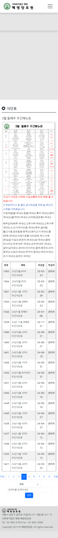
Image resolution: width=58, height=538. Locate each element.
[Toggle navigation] (50, 6)
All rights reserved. (43, 527)
